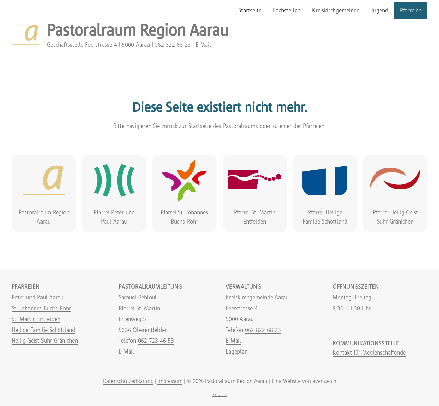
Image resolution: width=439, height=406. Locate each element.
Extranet (219, 394)
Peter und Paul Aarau (37, 297)
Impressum (169, 381)
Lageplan (237, 351)
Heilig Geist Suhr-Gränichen (45, 340)
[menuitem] (250, 10)
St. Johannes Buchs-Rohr (41, 308)
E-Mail (203, 44)
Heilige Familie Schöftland (43, 330)
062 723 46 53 (156, 340)
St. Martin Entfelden (36, 319)
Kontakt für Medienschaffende (369, 352)
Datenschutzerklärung (128, 381)
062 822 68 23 (263, 330)
